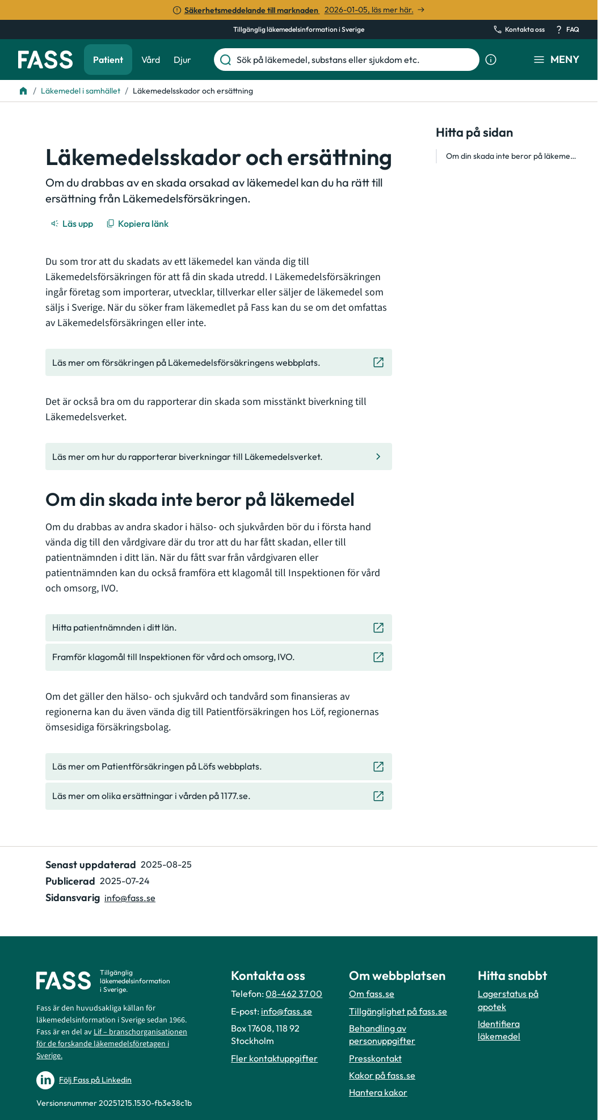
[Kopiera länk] (138, 223)
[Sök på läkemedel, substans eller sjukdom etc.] (356, 59)
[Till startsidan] (23, 91)
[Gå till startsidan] (45, 59)
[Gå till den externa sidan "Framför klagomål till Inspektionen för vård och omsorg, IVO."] (218, 657)
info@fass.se (286, 1011)
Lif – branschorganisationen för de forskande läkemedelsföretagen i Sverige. (111, 1044)
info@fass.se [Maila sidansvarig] (129, 897)
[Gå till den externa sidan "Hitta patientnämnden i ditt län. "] (218, 627)
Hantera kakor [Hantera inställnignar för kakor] (378, 1092)
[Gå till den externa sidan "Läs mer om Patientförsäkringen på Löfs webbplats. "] (218, 766)
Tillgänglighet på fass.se (398, 1011)
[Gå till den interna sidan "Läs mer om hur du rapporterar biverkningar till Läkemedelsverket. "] (218, 456)
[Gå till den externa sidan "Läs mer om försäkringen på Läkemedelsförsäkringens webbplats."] (218, 362)
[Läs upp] (72, 223)
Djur (182, 59)
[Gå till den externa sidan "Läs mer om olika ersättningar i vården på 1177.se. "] (218, 796)
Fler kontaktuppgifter (274, 1058)
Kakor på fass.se (382, 1075)
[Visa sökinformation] (491, 59)
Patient (108, 59)
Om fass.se (371, 993)
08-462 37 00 (294, 993)
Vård (150, 59)
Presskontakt (375, 1058)
